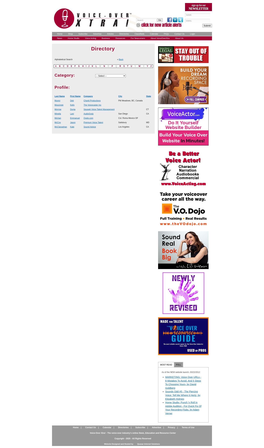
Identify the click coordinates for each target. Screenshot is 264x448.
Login (192, 34)
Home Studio (73, 38)
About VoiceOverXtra (160, 38)
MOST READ (166, 365)
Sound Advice (90, 127)
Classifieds (139, 34)
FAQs (166, 34)
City (120, 96)
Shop (70, 34)
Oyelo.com (88, 118)
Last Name (60, 96)
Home (59, 34)
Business (106, 38)
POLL (178, 365)
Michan (58, 118)
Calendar (154, 34)
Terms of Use (188, 427)
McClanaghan (61, 127)
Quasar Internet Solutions (148, 444)
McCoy (58, 122)
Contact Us (179, 34)
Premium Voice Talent (93, 122)
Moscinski (59, 105)
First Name (75, 96)
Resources (120, 38)
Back (121, 59)
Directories (124, 34)
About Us (179, 38)
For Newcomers (138, 38)
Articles (110, 34)
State (148, 96)
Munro (57, 100)
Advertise (97, 34)
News (59, 38)
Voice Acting (90, 38)
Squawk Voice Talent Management (99, 109)
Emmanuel (75, 118)
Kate (72, 127)
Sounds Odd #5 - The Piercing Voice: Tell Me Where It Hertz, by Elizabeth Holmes (182, 395)
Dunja (72, 109)
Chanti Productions (92, 100)
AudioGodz (88, 114)
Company (88, 96)
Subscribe (82, 34)
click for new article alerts (161, 25)
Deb (72, 100)
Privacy (171, 427)
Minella (58, 114)
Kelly (72, 105)
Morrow (58, 109)
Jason (72, 122)
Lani (72, 114)
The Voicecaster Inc (92, 105)
